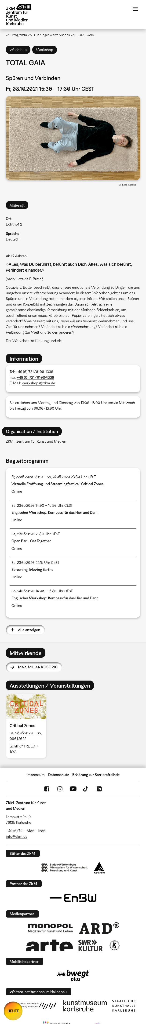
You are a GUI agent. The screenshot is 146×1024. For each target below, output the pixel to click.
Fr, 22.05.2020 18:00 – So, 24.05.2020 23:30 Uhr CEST (53, 477)
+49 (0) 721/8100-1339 (35, 377)
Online (16, 491)
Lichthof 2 (14, 224)
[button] (73, 138)
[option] (28, 726)
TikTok (86, 789)
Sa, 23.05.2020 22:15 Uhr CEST (35, 562)
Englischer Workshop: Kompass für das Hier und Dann (55, 512)
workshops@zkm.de (38, 383)
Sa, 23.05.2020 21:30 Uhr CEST (35, 534)
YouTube (73, 789)
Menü (135, 9)
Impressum (35, 775)
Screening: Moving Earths (32, 569)
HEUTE (13, 1011)
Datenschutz (58, 775)
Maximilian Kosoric (38, 667)
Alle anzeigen (29, 630)
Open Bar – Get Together (31, 541)
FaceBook (46, 789)
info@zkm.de (16, 836)
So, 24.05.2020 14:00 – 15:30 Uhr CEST (42, 591)
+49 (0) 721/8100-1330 (34, 372)
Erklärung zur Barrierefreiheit (96, 775)
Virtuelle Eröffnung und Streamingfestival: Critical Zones (57, 484)
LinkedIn (99, 789)
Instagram (60, 789)
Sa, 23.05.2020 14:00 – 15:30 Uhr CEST (42, 505)
